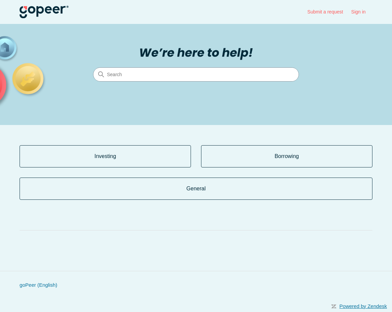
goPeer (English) (38, 285)
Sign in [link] (358, 11)
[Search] (196, 74)
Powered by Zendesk (363, 306)
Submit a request (325, 11)
